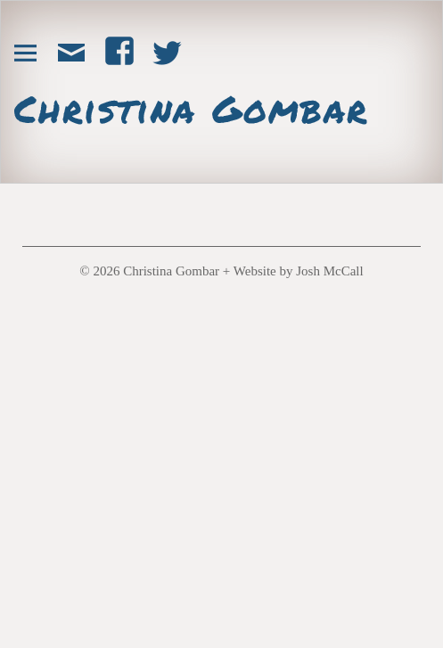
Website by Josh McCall (299, 271)
